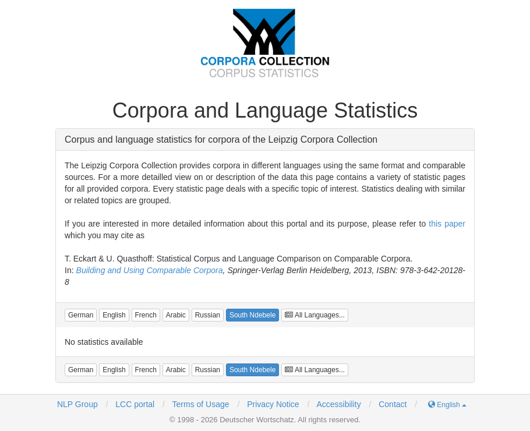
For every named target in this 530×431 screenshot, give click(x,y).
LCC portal (133, 404)
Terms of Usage (200, 404)
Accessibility (338, 404)
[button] (81, 315)
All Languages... (315, 315)
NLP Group (77, 404)
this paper (447, 223)
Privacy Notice (273, 404)
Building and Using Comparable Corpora (149, 270)
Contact (393, 404)
